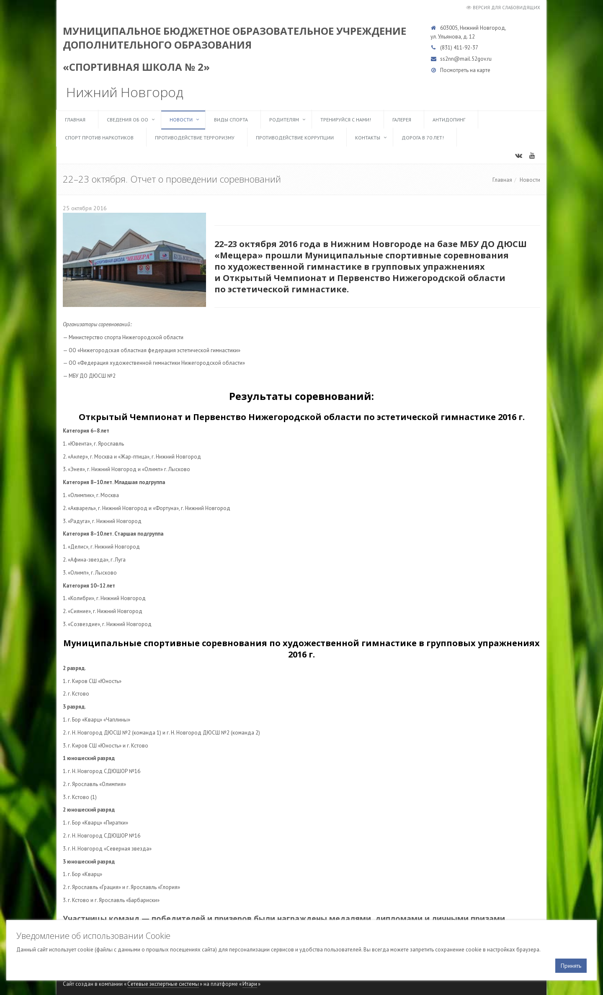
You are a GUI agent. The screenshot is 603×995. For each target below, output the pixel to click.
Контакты (367, 137)
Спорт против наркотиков (99, 137)
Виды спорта (231, 119)
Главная (75, 119)
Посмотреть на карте (465, 70)
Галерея (401, 119)
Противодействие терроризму (194, 137)
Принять (571, 965)
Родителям (284, 119)
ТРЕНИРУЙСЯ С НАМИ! (345, 119)
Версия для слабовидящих (506, 7)
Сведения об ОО (127, 119)
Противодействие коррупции (295, 137)
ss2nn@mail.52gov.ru (466, 58)
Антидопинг (449, 119)
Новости (181, 119)
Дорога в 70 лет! (423, 137)
